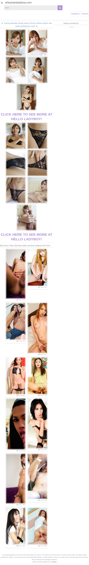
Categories (75, 14)
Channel (85, 14)
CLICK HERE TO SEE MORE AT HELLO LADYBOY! (26, 116)
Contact (53, 562)
